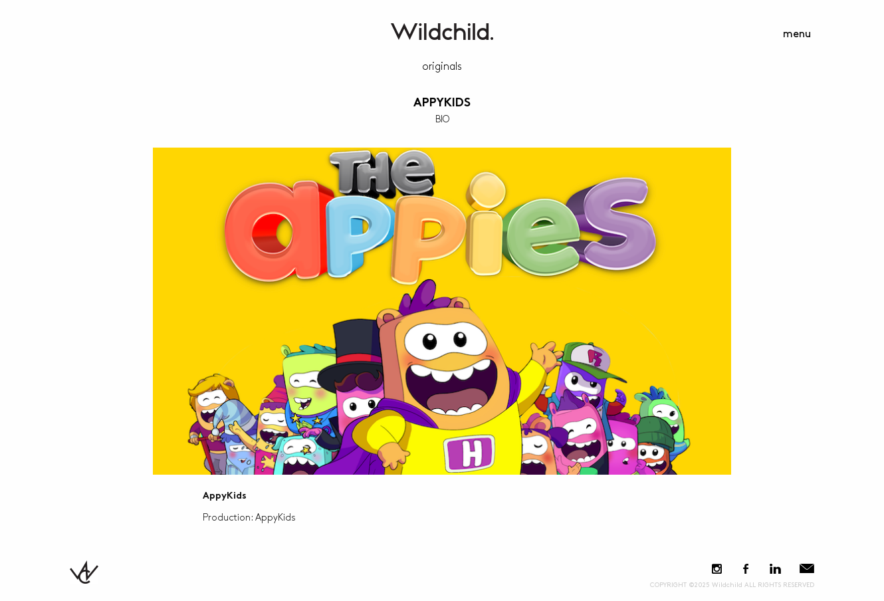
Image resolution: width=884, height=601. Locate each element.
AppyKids (442, 103)
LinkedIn (775, 569)
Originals (442, 67)
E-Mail (807, 569)
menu (797, 34)
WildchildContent (442, 31)
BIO (442, 119)
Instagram (717, 569)
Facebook (745, 569)
